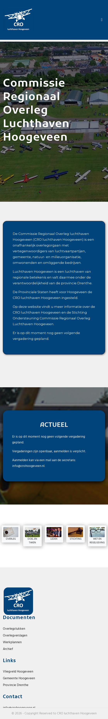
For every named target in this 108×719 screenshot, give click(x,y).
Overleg (10, 534)
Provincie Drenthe (15, 685)
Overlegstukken (14, 628)
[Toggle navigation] (102, 20)
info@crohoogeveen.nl (28, 466)
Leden (54, 534)
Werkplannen (12, 642)
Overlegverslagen (15, 635)
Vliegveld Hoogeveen (18, 671)
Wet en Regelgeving (97, 536)
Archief (8, 649)
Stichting (75, 534)
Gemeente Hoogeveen (19, 678)
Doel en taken (32, 536)
